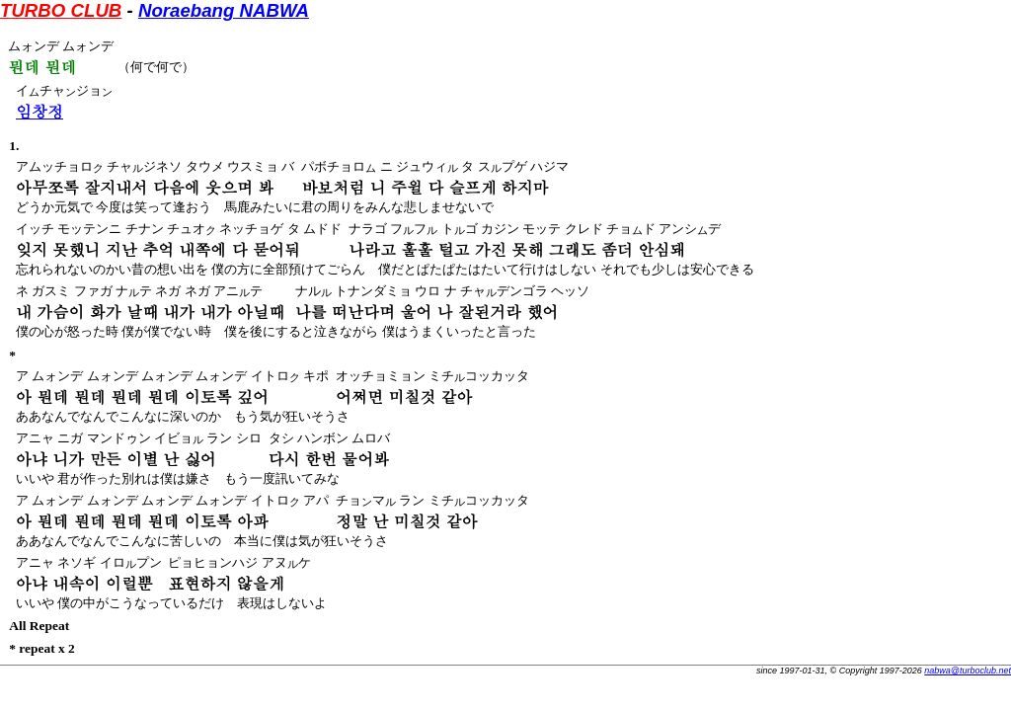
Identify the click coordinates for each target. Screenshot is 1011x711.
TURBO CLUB (60, 10)
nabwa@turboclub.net (967, 670)
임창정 (39, 111)
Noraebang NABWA (223, 10)
